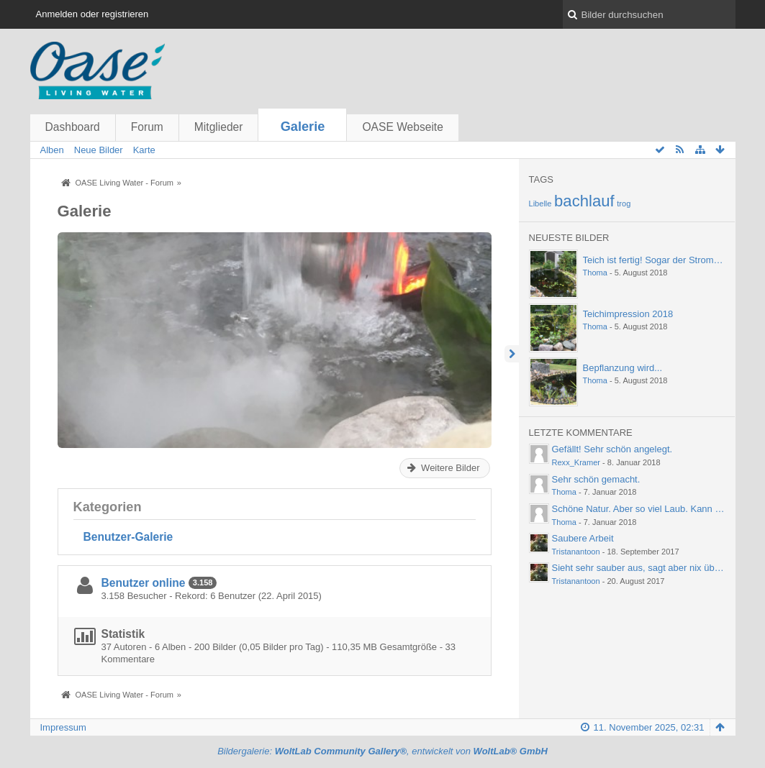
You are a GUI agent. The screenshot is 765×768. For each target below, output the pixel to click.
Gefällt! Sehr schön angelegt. (612, 449)
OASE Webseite (402, 127)
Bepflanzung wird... (623, 367)
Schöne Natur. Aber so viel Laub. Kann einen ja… (654, 508)
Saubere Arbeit (583, 538)
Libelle (540, 203)
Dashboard (72, 127)
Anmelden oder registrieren (92, 14)
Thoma (595, 272)
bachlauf (584, 201)
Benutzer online (143, 583)
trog (623, 203)
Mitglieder (218, 127)
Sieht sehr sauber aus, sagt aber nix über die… (650, 567)
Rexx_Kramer (576, 462)
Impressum (63, 727)
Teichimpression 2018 (628, 313)
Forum (147, 127)
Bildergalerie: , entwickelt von (382, 751)
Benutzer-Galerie (128, 537)
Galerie (303, 126)
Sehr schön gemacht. (596, 479)
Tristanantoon (576, 551)
